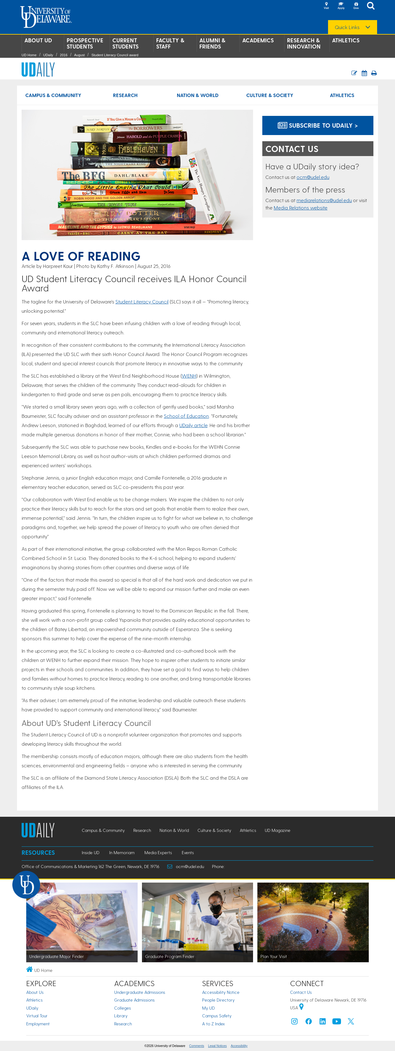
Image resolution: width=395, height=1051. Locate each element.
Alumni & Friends (212, 43)
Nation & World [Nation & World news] (197, 95)
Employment (38, 1023)
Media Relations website (300, 207)
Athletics (346, 40)
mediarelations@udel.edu (324, 200)
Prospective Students (85, 43)
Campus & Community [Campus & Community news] (53, 95)
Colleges (122, 1008)
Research (123, 1023)
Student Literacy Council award (114, 55)
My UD (208, 1008)
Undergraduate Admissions (139, 992)
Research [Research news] (125, 95)
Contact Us (301, 992)
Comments (196, 1046)
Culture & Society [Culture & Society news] (269, 95)
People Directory (218, 999)
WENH (189, 376)
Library (120, 1015)
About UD (38, 40)
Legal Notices (217, 1046)
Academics (258, 40)
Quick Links (347, 27)
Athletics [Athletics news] (342, 95)
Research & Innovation (304, 43)
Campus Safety (216, 1015)
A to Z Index (213, 1023)
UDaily (48, 55)
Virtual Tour (37, 1015)
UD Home (29, 55)
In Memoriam (122, 852)
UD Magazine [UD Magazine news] (277, 830)
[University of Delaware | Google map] (301, 1007)
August (79, 55)
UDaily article (193, 425)
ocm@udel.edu (313, 177)
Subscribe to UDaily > (318, 125)
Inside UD (90, 852)
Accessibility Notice (220, 992)
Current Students (125, 43)
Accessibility (239, 1046)
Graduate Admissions (134, 999)
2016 (63, 55)
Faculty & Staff (170, 43)
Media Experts (158, 852)
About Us (35, 992)
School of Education (186, 416)
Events (188, 852)
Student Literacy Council (141, 301)
